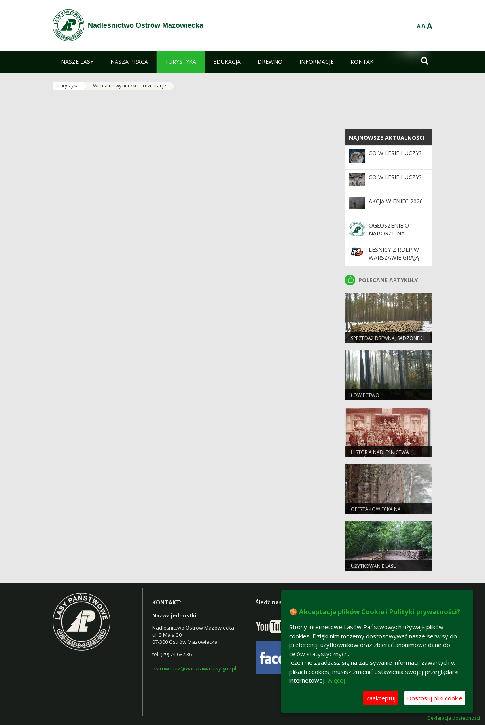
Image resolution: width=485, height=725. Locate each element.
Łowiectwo (365, 395)
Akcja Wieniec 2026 (396, 201)
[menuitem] (77, 62)
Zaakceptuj (381, 698)
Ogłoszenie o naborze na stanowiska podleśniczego (392, 237)
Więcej (336, 680)
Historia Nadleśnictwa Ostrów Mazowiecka (380, 455)
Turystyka (68, 85)
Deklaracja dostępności (453, 718)
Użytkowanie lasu (374, 566)
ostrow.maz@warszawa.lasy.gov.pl (194, 668)
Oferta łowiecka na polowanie (376, 512)
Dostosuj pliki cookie (434, 698)
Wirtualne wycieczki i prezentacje (129, 85)
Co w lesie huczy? (395, 153)
